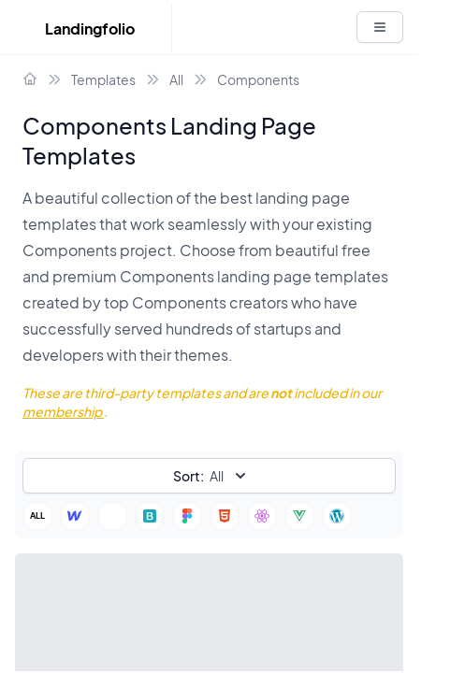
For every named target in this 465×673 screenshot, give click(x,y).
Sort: (188, 475)
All (176, 79)
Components (258, 79)
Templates (103, 79)
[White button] (379, 27)
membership (63, 411)
